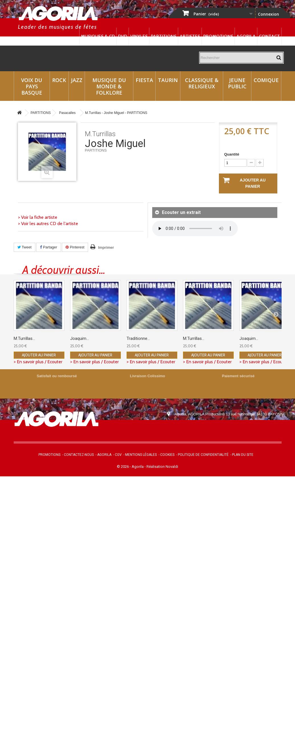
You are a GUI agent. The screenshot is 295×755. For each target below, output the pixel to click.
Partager (48, 247)
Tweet (24, 247)
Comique (266, 80)
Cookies (167, 455)
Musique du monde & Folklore (109, 86)
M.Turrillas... (24, 338)
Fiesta (144, 80)
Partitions (163, 36)
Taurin (168, 80)
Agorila (246, 36)
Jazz (76, 80)
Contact (269, 36)
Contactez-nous (79, 455)
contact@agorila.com (205, 430)
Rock (59, 80)
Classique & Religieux (202, 83)
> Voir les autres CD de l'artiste (48, 223)
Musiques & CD (98, 36)
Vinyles (139, 36)
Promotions (218, 36)
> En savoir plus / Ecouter (38, 361)
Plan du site (242, 455)
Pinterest (75, 247)
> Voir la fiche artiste (37, 217)
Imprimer (106, 247)
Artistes (190, 36)
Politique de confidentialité (203, 455)
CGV (118, 455)
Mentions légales (141, 455)
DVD (122, 36)
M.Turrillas (100, 133)
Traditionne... (138, 338)
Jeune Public (237, 83)
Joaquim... (79, 338)
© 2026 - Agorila (131, 466)
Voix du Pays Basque (31, 86)
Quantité (231, 154)
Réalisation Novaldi (162, 466)
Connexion (268, 14)
